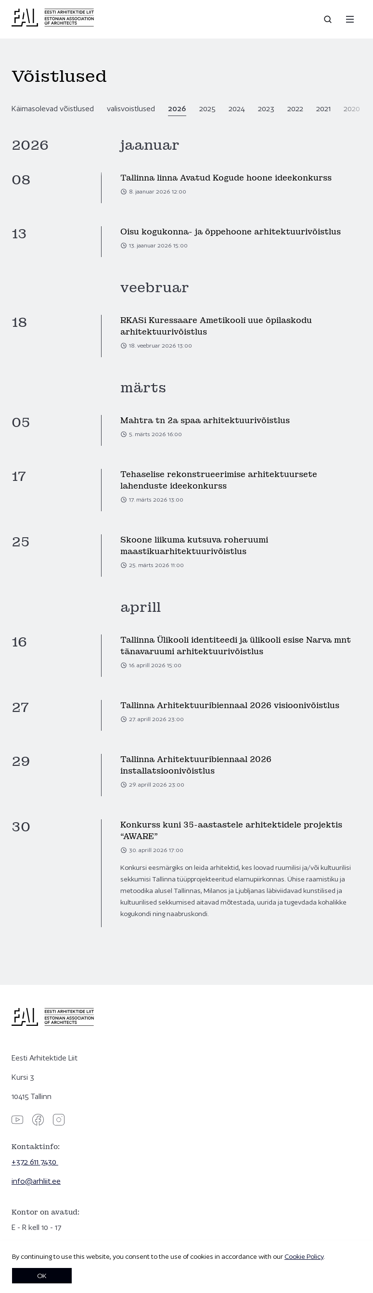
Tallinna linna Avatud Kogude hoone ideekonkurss (226, 178)
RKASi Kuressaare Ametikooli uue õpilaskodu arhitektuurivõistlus (216, 326)
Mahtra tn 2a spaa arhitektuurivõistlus (205, 420)
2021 (323, 108)
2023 (266, 108)
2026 (177, 108)
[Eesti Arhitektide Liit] (53, 24)
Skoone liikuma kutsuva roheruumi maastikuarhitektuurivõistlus (194, 545)
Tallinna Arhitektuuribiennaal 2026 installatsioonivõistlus (195, 765)
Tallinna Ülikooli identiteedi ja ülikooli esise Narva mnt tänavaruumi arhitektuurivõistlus (235, 646)
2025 (207, 108)
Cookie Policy (303, 1256)
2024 (237, 108)
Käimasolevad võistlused (53, 108)
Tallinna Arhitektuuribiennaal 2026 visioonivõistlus (229, 705)
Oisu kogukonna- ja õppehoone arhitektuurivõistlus (230, 232)
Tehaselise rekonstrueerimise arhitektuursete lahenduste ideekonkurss (218, 480)
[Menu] (349, 19)
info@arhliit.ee (36, 1181)
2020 (352, 108)
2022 (295, 108)
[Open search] (328, 19)
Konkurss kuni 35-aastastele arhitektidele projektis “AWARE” (231, 830)
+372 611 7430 (35, 1161)
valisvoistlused (131, 108)
